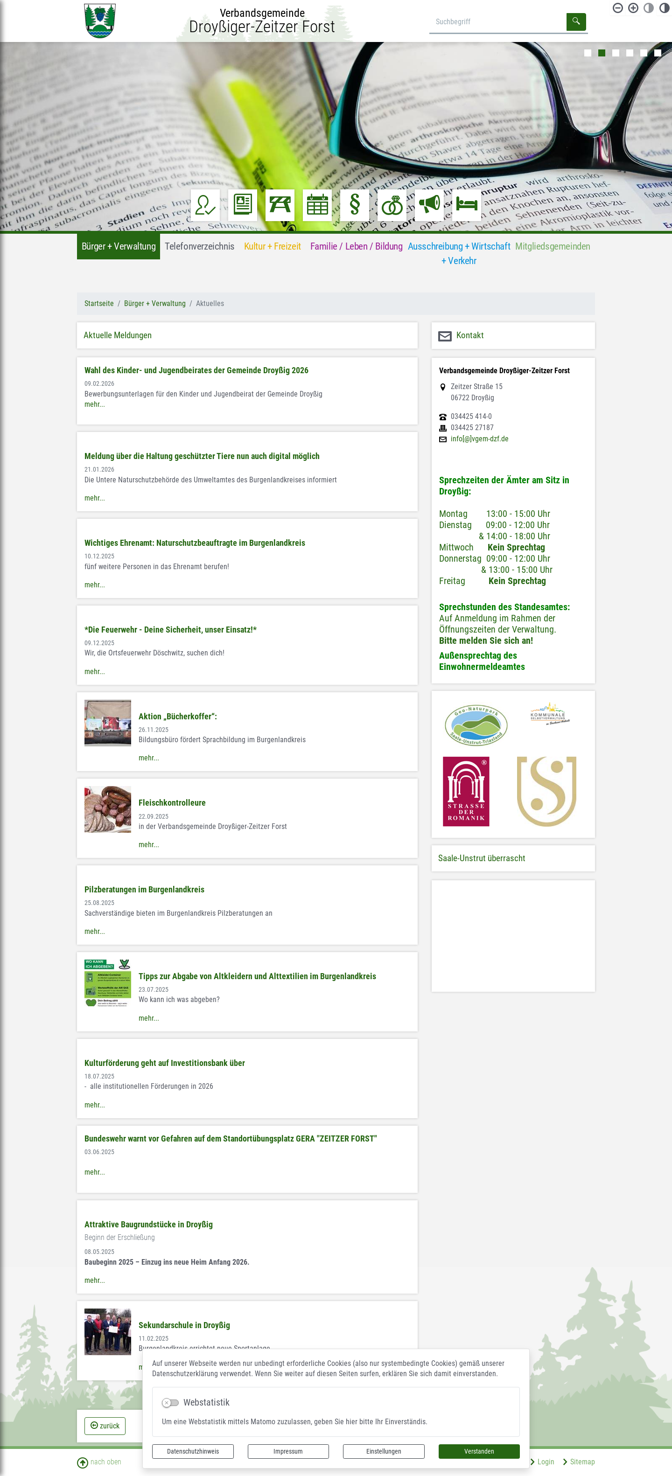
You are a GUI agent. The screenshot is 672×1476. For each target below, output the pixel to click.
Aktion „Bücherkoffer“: (178, 716)
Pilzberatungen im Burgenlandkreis (144, 889)
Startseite (99, 303)
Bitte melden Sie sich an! (486, 640)
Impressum (288, 1451)
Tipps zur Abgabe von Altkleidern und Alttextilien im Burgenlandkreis (257, 976)
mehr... (94, 404)
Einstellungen (383, 1451)
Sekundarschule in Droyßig (184, 1325)
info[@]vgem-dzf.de (480, 439)
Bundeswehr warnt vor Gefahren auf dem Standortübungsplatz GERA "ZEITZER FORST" (230, 1138)
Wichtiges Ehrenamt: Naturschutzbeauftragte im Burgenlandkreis (194, 543)
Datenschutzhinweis (193, 1451)
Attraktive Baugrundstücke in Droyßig (148, 1224)
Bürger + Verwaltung (155, 303)
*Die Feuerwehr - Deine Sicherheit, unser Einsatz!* (170, 629)
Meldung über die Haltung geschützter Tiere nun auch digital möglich (202, 456)
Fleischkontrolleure (172, 803)
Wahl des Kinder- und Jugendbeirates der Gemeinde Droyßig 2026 (196, 370)
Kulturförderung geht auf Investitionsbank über (164, 1063)
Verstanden (479, 1451)
